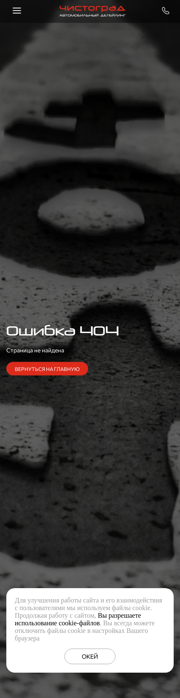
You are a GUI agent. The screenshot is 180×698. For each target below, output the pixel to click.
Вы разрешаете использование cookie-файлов (78, 619)
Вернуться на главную (47, 369)
